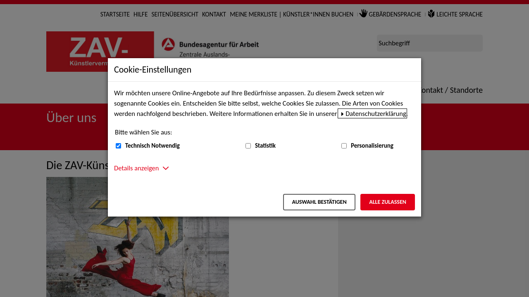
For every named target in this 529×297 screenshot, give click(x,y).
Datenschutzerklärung (376, 113)
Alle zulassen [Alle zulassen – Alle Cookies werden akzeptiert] (387, 201)
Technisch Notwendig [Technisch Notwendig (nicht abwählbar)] (152, 145)
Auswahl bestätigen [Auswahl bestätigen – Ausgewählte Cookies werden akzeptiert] (319, 201)
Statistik (265, 145)
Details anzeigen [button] (136, 168)
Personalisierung (372, 145)
